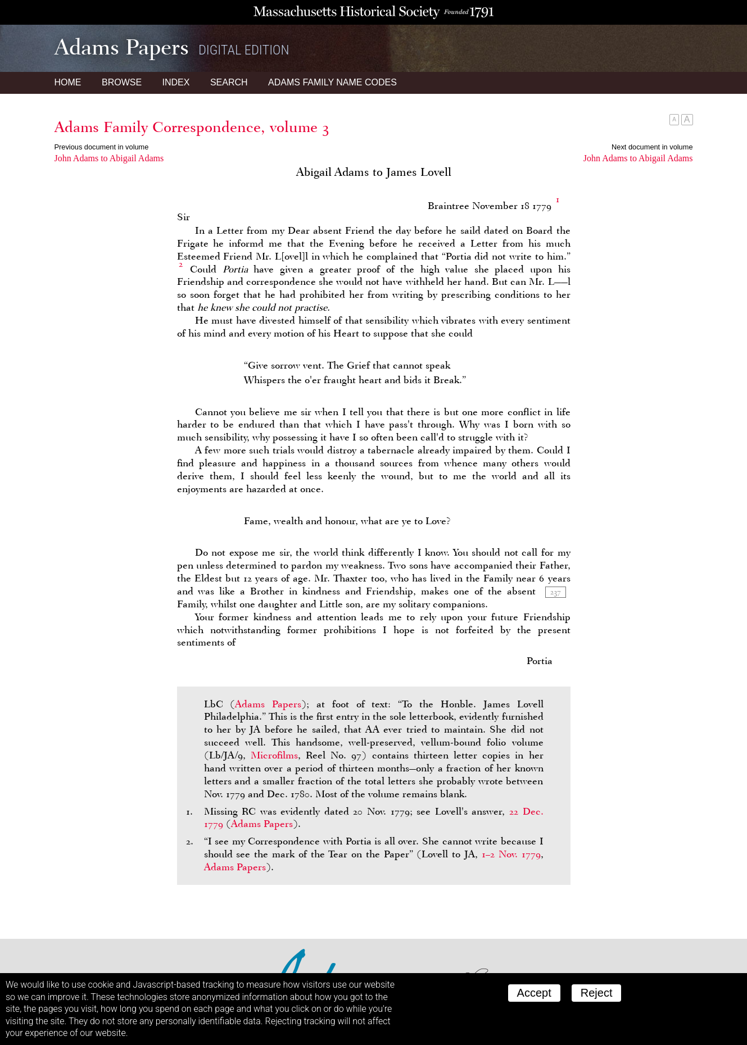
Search (229, 82)
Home (68, 82)
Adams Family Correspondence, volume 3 (192, 127)
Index (176, 82)
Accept (534, 993)
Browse (122, 82)
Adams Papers (268, 704)
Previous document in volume (102, 147)
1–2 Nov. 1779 (511, 854)
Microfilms (274, 755)
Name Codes (332, 82)
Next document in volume (652, 147)
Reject (597, 993)
